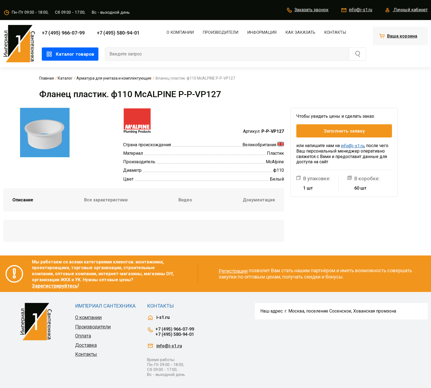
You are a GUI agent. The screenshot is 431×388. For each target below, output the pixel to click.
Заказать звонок (307, 10)
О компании (180, 32)
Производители (220, 32)
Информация (262, 32)
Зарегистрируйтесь (55, 286)
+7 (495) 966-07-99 (63, 33)
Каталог (65, 78)
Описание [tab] (22, 200)
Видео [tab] (185, 200)
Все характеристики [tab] (106, 200)
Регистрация (233, 271)
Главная (46, 78)
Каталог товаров (70, 54)
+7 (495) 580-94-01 (118, 33)
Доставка (86, 345)
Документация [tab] (259, 200)
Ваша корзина (402, 36)
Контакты (335, 32)
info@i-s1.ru (356, 10)
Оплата (83, 336)
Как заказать (300, 32)
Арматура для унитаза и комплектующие (113, 78)
